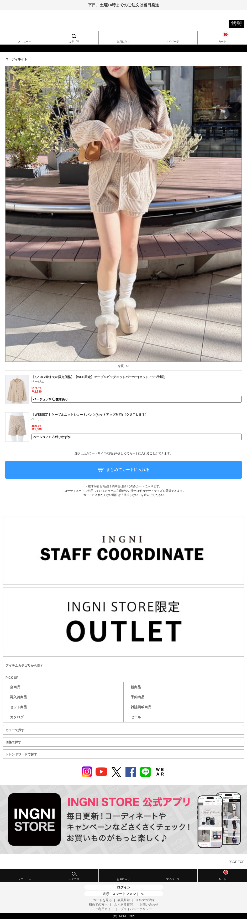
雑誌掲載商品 (141, 707)
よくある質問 (123, 904)
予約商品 (137, 697)
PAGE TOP (236, 862)
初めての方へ (98, 904)
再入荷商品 (18, 697)
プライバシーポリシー (136, 909)
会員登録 (123, 900)
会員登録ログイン (236, 24)
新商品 (136, 687)
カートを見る (102, 900)
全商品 (15, 687)
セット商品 (18, 707)
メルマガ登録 (144, 900)
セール (136, 717)
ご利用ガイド (104, 909)
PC (141, 894)
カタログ (17, 717)
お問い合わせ (148, 904)
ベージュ (37, 381)
